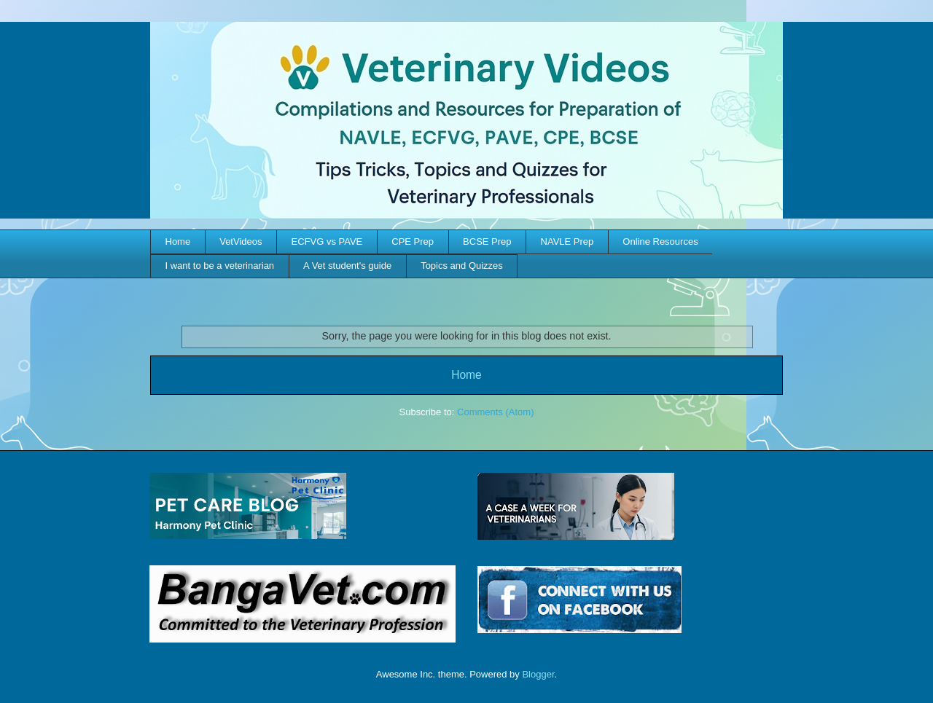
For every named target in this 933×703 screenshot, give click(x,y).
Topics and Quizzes (462, 265)
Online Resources (660, 241)
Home (178, 241)
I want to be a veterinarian (220, 265)
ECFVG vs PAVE (327, 241)
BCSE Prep (487, 241)
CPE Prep (412, 241)
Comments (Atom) (495, 412)
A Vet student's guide (347, 265)
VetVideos (240, 241)
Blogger (538, 674)
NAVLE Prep (567, 241)
